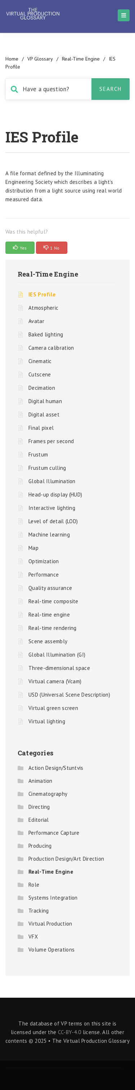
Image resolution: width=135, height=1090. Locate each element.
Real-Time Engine (81, 59)
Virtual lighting (46, 721)
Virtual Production (50, 923)
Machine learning (49, 534)
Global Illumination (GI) (56, 654)
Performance (43, 574)
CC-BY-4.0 (69, 1032)
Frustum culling (47, 467)
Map (33, 547)
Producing (40, 845)
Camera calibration (51, 347)
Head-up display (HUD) (55, 494)
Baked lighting (45, 334)
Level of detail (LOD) (53, 521)
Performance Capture (54, 832)
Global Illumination (52, 481)
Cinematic (40, 361)
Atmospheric (43, 307)
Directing (39, 806)
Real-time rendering (52, 628)
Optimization (43, 561)
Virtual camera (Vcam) (54, 681)
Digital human (45, 401)
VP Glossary (40, 59)
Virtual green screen (53, 708)
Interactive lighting (51, 507)
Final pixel (41, 427)
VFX (33, 936)
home (11, 59)
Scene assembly (47, 641)
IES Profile (41, 294)
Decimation (41, 387)
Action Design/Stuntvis (56, 767)
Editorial (38, 819)
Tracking (38, 910)
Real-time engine (49, 614)
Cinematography (47, 793)
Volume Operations (51, 949)
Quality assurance (50, 587)
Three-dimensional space (59, 668)
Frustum (38, 454)
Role (33, 884)
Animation (40, 780)
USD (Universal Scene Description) (69, 694)
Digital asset (43, 414)
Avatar (36, 321)
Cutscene (39, 374)
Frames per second (51, 441)
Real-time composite (53, 601)
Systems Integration (53, 897)
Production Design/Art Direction (66, 858)
